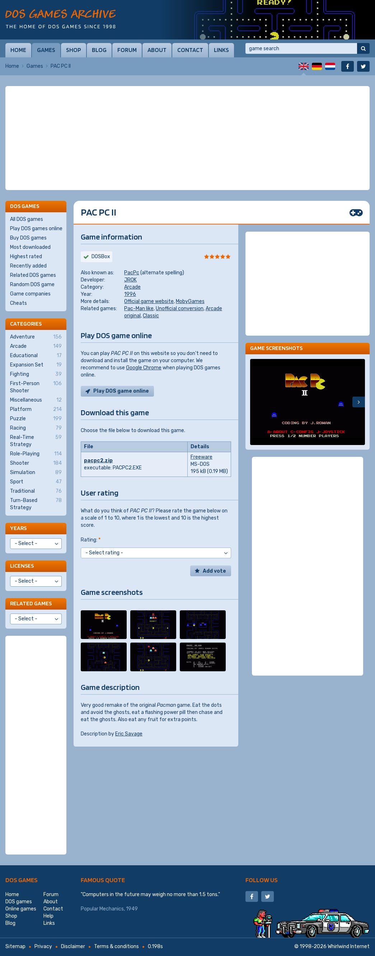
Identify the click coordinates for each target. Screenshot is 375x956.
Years (18, 528)
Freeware (201, 457)
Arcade (132, 287)
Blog (99, 49)
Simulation (36, 472)
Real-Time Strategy (36, 441)
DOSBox (101, 257)
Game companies (30, 294)
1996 (130, 294)
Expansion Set (36, 365)
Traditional (36, 491)
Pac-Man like (139, 309)
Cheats (18, 303)
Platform (36, 409)
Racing (36, 428)
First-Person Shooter (36, 387)
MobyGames (190, 301)
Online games (20, 909)
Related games (31, 603)
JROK (130, 280)
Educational (36, 355)
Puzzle (36, 418)
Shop (73, 49)
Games (46, 49)
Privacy (43, 946)
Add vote (214, 571)
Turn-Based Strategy (36, 504)
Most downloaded (30, 247)
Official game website (149, 301)
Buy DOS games (28, 238)
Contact (190, 49)
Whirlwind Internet (349, 946)
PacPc (131, 273)
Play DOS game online (121, 391)
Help (48, 916)
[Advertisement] (187, 138)
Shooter (36, 463)
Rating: (90, 540)
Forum (127, 49)
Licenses (22, 565)
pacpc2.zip (98, 461)
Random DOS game (32, 284)
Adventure (36, 337)
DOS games (21, 880)
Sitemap (15, 946)
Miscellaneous (36, 400)
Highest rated (26, 257)
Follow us (261, 880)
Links (221, 49)
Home (18, 49)
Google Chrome (143, 368)
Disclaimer (73, 946)
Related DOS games (33, 275)
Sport (36, 482)
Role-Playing (36, 454)
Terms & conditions (116, 946)
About (157, 49)
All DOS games (26, 219)
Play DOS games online (36, 229)
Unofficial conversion (179, 309)
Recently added (28, 266)
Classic (151, 316)
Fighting (36, 374)
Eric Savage (128, 734)
